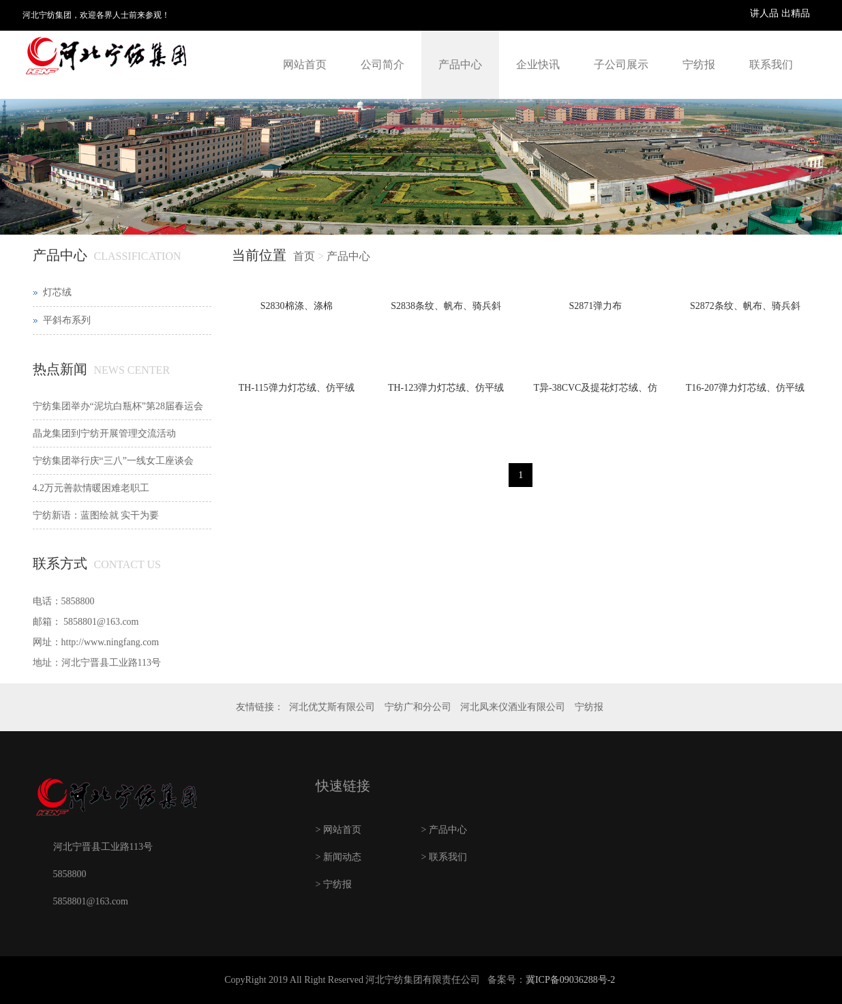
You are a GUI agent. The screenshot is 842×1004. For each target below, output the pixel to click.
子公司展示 (621, 64)
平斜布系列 (67, 320)
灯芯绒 (57, 292)
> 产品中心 (444, 830)
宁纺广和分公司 (418, 707)
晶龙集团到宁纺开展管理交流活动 (104, 433)
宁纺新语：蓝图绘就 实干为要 (96, 515)
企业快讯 (538, 64)
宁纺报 (698, 64)
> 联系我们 (444, 857)
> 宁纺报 (334, 884)
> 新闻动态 (338, 857)
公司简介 (382, 64)
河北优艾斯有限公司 (332, 707)
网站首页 (305, 64)
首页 (304, 256)
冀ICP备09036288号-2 (570, 980)
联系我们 (771, 64)
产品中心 (460, 64)
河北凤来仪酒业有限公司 (512, 707)
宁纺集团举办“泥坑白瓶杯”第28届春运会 (118, 406)
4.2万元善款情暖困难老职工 (91, 488)
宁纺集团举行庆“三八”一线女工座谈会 (113, 461)
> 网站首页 (338, 830)
